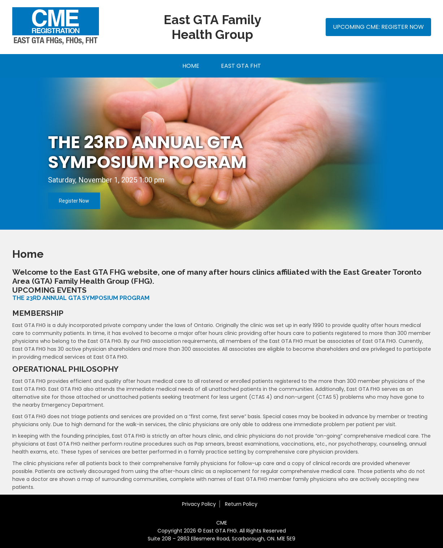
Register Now (74, 201)
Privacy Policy (199, 504)
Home (190, 66)
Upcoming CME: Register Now (378, 27)
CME (221, 522)
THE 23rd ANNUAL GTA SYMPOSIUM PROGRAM (147, 152)
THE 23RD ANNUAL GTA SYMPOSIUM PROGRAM (80, 298)
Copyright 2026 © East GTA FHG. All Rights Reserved (221, 530)
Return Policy (241, 504)
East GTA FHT (241, 66)
